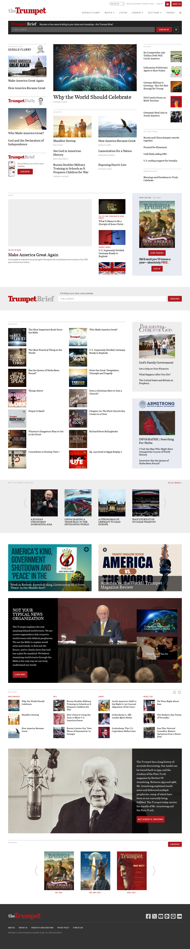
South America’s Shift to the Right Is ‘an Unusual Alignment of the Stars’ (124, 703)
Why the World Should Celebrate (92, 97)
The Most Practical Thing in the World (45, 351)
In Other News (150, 131)
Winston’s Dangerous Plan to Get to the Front (46, 433)
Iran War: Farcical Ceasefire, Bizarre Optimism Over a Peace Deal (169, 732)
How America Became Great (117, 141)
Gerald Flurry (91, 12)
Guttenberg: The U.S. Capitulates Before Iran (124, 730)
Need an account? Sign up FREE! (140, 3)
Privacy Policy (63, 927)
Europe (101, 696)
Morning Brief (151, 171)
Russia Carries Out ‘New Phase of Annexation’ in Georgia (79, 731)
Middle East (148, 696)
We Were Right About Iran (168, 702)
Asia (55, 696)
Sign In (159, 3)
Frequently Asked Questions (42, 927)
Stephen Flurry (105, 169)
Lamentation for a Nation (115, 151)
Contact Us (23, 927)
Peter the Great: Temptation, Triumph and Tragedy (104, 372)
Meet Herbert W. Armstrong (150, 819)
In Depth (57, 112)
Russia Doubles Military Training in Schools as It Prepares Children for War (70, 168)
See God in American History (67, 152)
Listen (123, 12)
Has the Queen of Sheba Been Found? (43, 372)
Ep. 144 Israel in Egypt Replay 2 (105, 451)
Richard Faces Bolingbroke (103, 431)
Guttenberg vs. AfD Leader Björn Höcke (122, 716)
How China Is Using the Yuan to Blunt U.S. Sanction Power (79, 717)
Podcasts (12, 324)
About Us (177, 4)
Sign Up (157, 268)
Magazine (12, 842)
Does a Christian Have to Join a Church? (105, 392)
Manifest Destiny (64, 141)
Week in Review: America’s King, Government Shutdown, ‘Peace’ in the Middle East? (48, 586)
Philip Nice (58, 145)
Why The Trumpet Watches (20, 482)
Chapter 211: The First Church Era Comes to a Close (107, 412)
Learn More (20, 674)
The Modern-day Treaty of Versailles (169, 716)
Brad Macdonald (60, 158)
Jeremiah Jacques (61, 176)
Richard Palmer (60, 102)
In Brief (147, 46)
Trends (170, 12)
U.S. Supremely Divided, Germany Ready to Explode (107, 351)
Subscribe (175, 844)
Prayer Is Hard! (36, 411)
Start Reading (157, 252)
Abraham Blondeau (106, 155)
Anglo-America (14, 696)
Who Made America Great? (103, 329)
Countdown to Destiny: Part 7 (44, 451)
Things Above (35, 390)
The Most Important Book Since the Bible (45, 331)
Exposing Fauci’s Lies (112, 165)
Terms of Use (78, 927)
